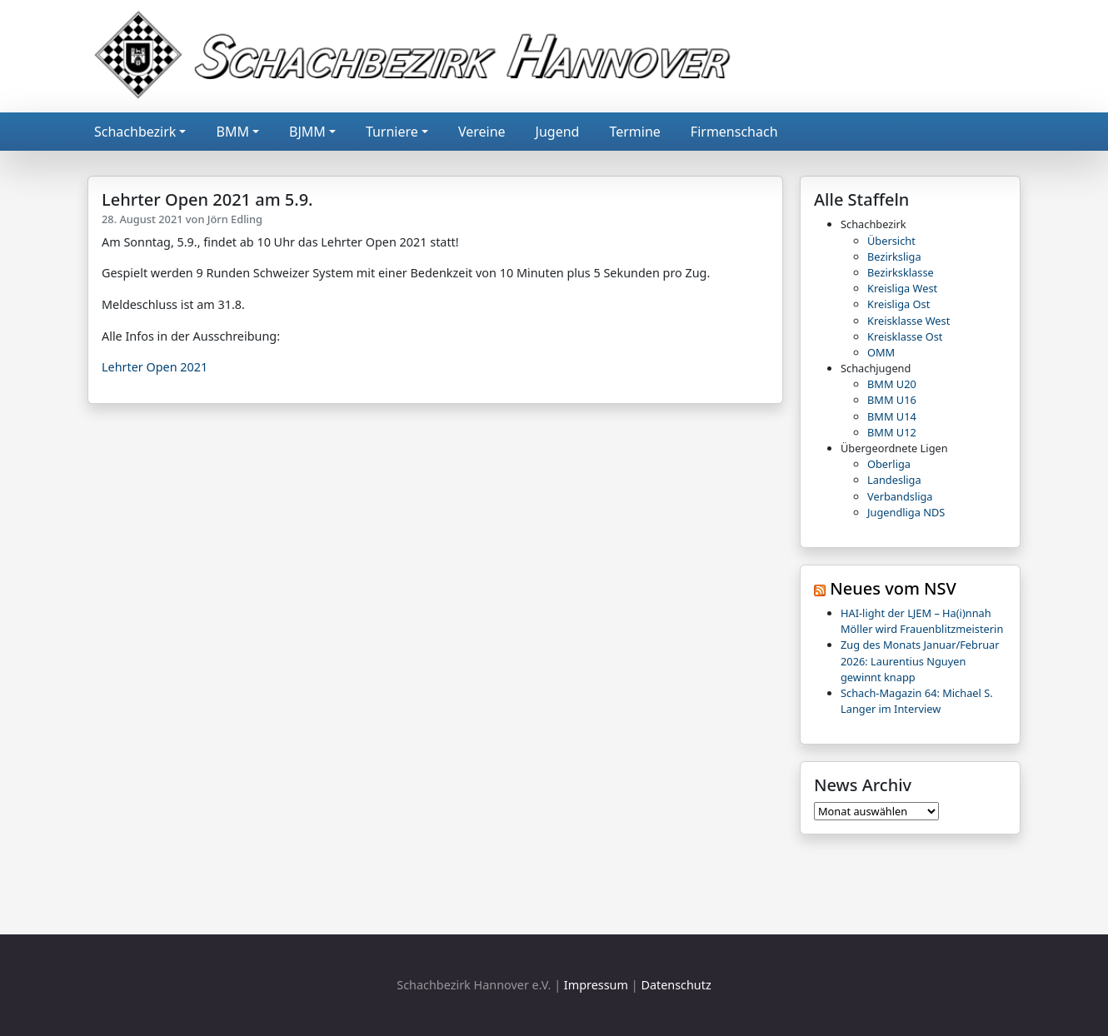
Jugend (558, 131)
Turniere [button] (392, 131)
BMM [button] (232, 131)
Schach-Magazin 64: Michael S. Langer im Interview (917, 700)
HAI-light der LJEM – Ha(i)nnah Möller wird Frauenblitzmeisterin (922, 620)
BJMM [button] (307, 131)
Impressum (596, 985)
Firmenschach (734, 131)
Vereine (482, 131)
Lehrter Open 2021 (154, 367)
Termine (634, 131)
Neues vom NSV (893, 588)
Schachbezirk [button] (135, 131)
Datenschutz (676, 985)
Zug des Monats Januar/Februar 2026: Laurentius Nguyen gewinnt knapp (920, 660)
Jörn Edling (234, 219)
